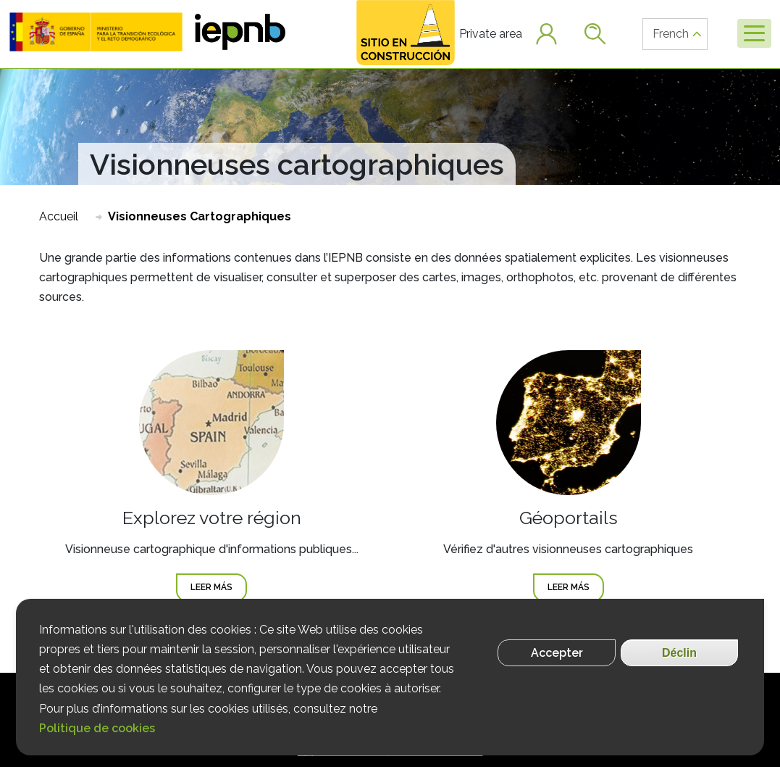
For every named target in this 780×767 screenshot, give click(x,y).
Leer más (218, 586)
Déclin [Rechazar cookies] (679, 653)
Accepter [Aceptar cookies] (557, 653)
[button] (96, 32)
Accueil (58, 216)
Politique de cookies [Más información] (97, 728)
